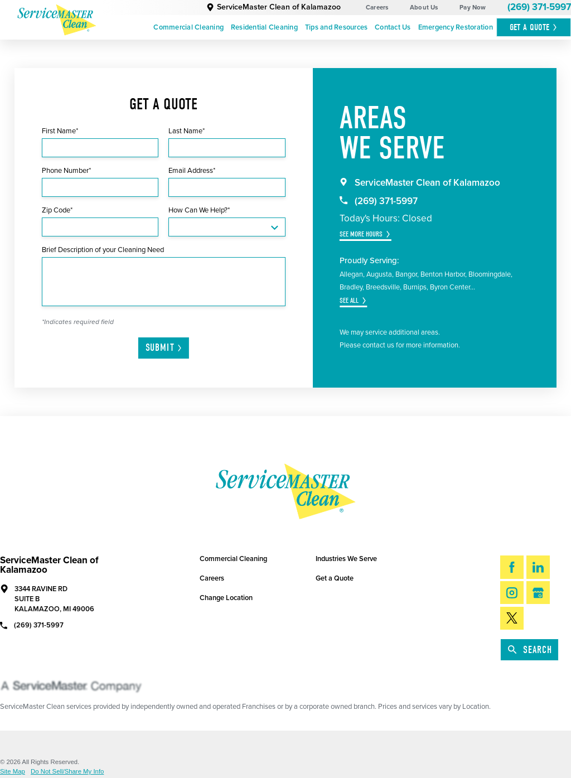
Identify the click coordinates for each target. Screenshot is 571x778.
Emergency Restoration (455, 27)
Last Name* (186, 131)
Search (530, 650)
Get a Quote (335, 578)
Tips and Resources (336, 27)
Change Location (226, 597)
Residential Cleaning (264, 27)
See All (349, 300)
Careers (377, 7)
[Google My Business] (538, 592)
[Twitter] (512, 618)
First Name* (60, 131)
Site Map (12, 772)
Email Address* (191, 170)
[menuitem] (189, 27)
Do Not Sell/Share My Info (67, 772)
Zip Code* (57, 210)
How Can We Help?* (199, 210)
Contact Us (393, 27)
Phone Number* (66, 170)
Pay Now (472, 7)
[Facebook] (512, 566)
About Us (424, 7)
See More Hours (361, 234)
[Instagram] (512, 592)
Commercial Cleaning (188, 27)
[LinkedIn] (538, 566)
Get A (534, 27)
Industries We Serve (346, 558)
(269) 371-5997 (539, 7)
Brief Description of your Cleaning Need (103, 249)
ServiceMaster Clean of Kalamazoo (273, 7)
